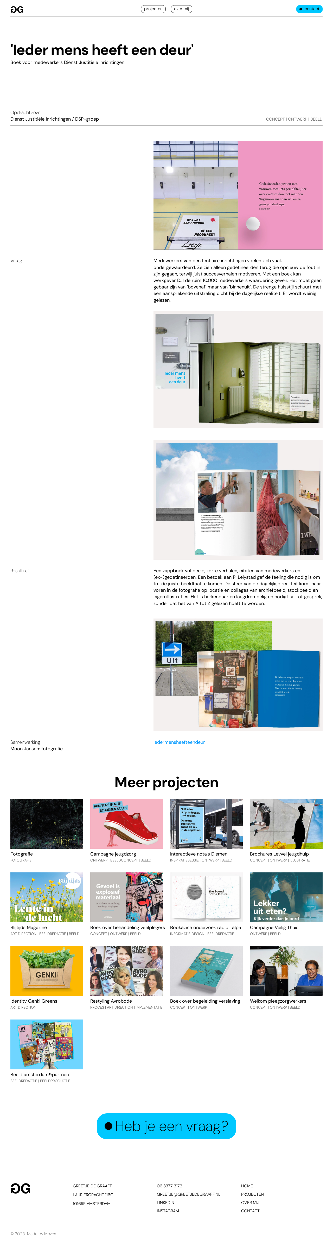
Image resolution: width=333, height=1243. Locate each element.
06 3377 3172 (169, 1186)
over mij (250, 1202)
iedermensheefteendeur (179, 742)
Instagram (168, 1211)
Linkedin (165, 1202)
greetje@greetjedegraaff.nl (188, 1194)
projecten (252, 1194)
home (247, 1186)
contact (250, 1211)
